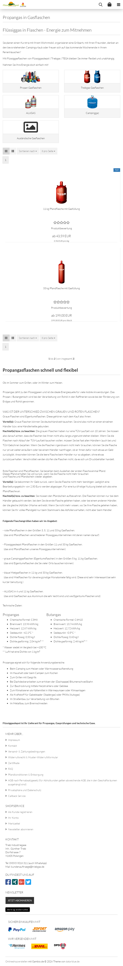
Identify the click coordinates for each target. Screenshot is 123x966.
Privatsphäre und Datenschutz (24, 790)
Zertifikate (13, 763)
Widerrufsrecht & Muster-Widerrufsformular (33, 757)
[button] (6, 151)
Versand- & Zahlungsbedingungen (26, 751)
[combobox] (28, 151)
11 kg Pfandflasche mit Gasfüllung (61, 208)
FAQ (10, 768)
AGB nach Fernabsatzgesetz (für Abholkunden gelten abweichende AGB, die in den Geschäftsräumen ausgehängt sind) (62, 782)
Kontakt (12, 745)
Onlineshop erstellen (16, 961)
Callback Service (17, 795)
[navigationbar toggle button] (118, 4)
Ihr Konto (13, 817)
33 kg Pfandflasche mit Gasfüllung (61, 288)
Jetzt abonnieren (20, 900)
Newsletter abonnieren (20, 829)
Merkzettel (14, 823)
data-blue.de (72, 961)
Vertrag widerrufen (17, 909)
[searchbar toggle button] (100, 4)
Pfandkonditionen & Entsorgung (25, 774)
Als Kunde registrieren (20, 811)
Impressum (14, 739)
